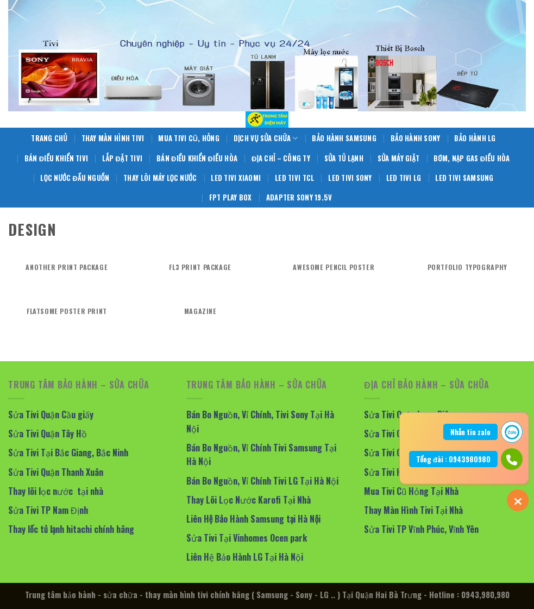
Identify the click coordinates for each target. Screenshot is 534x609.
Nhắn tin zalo (470, 431)
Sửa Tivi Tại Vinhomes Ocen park (246, 537)
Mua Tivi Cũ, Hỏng (188, 138)
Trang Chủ (49, 138)
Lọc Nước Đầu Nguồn (74, 178)
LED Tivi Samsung (464, 178)
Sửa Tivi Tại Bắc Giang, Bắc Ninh (68, 452)
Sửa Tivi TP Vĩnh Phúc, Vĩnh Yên (421, 529)
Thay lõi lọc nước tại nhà (55, 491)
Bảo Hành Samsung (344, 138)
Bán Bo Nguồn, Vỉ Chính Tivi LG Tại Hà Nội (262, 480)
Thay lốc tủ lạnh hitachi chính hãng (71, 529)
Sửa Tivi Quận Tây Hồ (47, 433)
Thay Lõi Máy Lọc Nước (160, 178)
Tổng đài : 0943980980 (453, 459)
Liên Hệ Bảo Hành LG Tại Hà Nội (244, 556)
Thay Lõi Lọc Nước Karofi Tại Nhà (248, 499)
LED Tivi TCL (294, 178)
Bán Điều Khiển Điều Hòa (196, 158)
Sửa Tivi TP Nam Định (48, 510)
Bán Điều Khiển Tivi (56, 158)
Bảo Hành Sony (416, 138)
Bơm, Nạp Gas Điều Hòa (472, 158)
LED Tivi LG (404, 178)
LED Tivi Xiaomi (236, 178)
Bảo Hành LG (474, 138)
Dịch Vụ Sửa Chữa (266, 138)
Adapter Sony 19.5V (299, 197)
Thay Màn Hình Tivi (113, 138)
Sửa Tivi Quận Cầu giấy (50, 414)
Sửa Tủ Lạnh (343, 158)
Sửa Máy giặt (398, 158)
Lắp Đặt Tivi (122, 158)
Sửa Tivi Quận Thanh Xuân (55, 472)
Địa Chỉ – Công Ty (281, 158)
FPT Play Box (230, 197)
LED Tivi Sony (350, 178)
